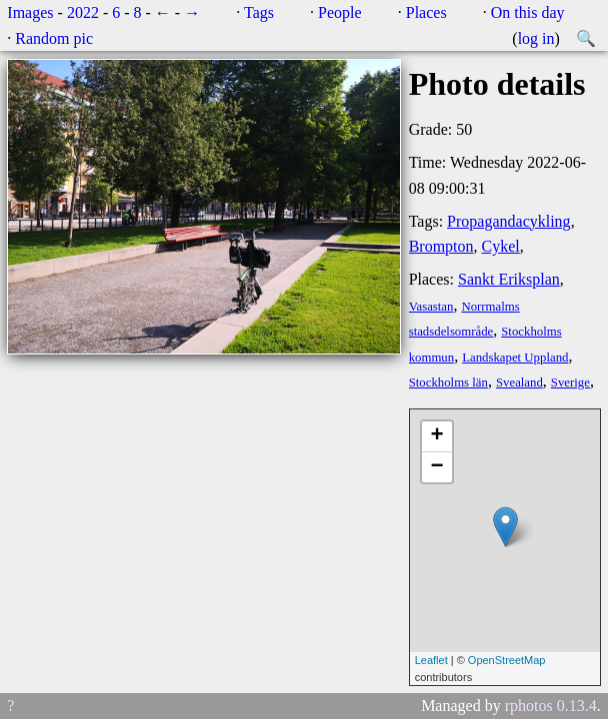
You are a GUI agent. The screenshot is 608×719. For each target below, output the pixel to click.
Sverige (570, 382)
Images (30, 12)
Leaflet (431, 660)
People (340, 12)
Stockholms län (448, 382)
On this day (528, 12)
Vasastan (431, 307)
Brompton (441, 246)
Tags (259, 12)
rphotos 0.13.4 (551, 705)
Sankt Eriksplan (509, 279)
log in (536, 38)
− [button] (437, 467)
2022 (83, 12)
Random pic (54, 38)
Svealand (519, 382)
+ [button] (437, 436)
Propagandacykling (509, 221)
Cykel (501, 246)
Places (426, 12)
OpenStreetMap (507, 660)
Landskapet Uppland (515, 357)
